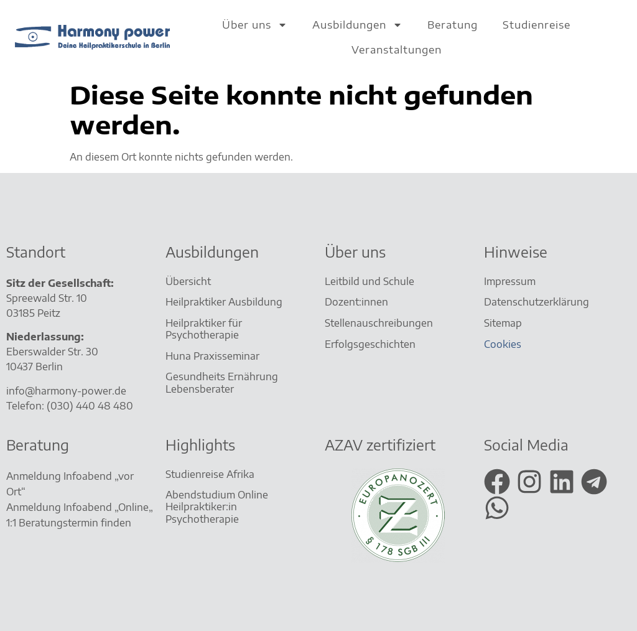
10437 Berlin (34, 366)
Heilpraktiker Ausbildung (223, 302)
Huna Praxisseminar (212, 356)
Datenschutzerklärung (536, 302)
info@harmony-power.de (66, 391)
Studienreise (536, 25)
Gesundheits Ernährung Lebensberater (221, 382)
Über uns (254, 25)
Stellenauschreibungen (379, 323)
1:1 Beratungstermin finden (70, 522)
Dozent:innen (356, 302)
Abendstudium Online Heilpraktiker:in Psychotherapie (216, 506)
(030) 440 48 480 (90, 406)
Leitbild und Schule (369, 281)
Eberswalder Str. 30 (52, 351)
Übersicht (188, 281)
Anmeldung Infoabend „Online (77, 507)
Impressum (510, 281)
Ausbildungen (357, 25)
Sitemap (504, 323)
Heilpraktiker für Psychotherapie (203, 329)
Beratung (452, 25)
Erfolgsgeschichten (371, 344)
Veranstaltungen (396, 50)
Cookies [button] (502, 344)
